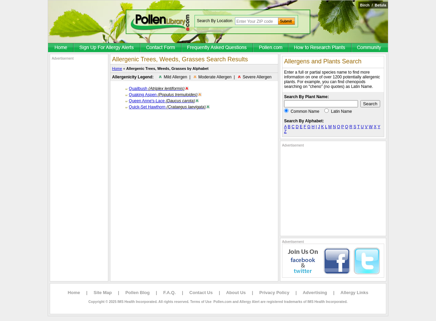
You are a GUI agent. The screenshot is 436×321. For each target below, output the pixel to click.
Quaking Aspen (163, 94)
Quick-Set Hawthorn (167, 107)
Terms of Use (201, 302)
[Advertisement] (79, 163)
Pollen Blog (137, 292)
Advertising (315, 292)
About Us (236, 292)
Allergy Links (355, 292)
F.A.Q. (169, 292)
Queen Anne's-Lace (162, 100)
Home (117, 68)
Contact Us (201, 292)
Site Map (103, 292)
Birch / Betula (373, 5)
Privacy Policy (274, 292)
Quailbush (156, 88)
